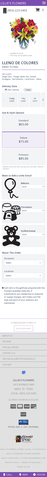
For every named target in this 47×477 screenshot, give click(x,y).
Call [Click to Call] (8, 474)
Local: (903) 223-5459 (23, 393)
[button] (39, 11)
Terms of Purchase (31, 462)
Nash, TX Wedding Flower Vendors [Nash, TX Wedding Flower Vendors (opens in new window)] (23, 453)
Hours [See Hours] (39, 474)
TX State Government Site (33, 458)
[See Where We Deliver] (23, 328)
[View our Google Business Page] (24, 373)
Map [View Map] (23, 474)
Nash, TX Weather (9, 458)
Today (27, 90)
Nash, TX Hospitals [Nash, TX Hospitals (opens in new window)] (35, 449)
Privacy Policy (12, 462)
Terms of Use (23, 467)
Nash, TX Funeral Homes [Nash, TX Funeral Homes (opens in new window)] (12, 449)
